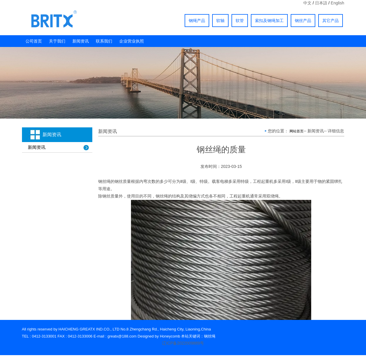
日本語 (321, 3)
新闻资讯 (80, 41)
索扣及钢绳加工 (269, 20)
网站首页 (297, 131)
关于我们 (57, 41)
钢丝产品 (303, 20)
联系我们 (104, 41)
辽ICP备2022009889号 (183, 343)
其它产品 (330, 20)
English (337, 3)
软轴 (220, 20)
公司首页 (33, 41)
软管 (240, 20)
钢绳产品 (197, 20)
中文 (307, 3)
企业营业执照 (131, 41)
